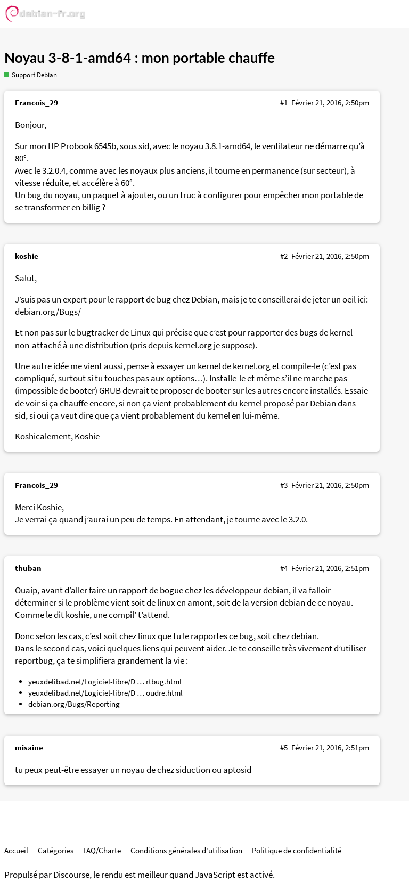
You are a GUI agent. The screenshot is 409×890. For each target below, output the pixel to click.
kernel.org (193, 345)
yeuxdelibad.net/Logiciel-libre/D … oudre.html (105, 693)
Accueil (16, 850)
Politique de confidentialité (296, 850)
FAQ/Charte (102, 850)
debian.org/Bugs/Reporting (74, 704)
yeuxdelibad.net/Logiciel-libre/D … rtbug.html (105, 681)
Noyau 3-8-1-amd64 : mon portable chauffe (139, 57)
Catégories (55, 850)
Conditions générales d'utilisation (186, 850)
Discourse (71, 874)
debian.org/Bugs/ (48, 311)
